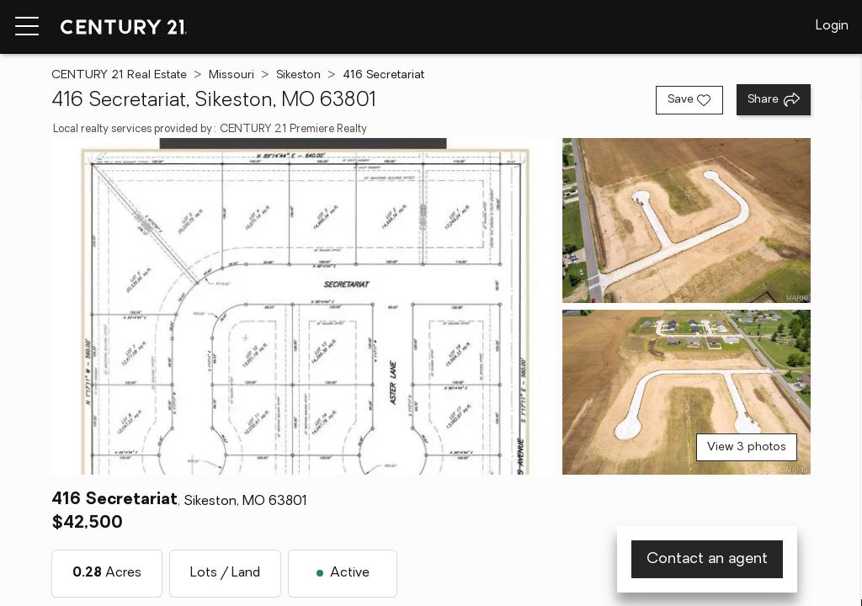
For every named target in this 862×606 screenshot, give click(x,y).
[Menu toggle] (26, 26)
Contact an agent (707, 559)
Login (832, 26)
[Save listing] (689, 100)
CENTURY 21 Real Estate (119, 75)
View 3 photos (746, 447)
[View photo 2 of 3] (686, 220)
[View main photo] (303, 306)
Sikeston (298, 75)
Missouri (231, 75)
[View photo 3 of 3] (686, 392)
